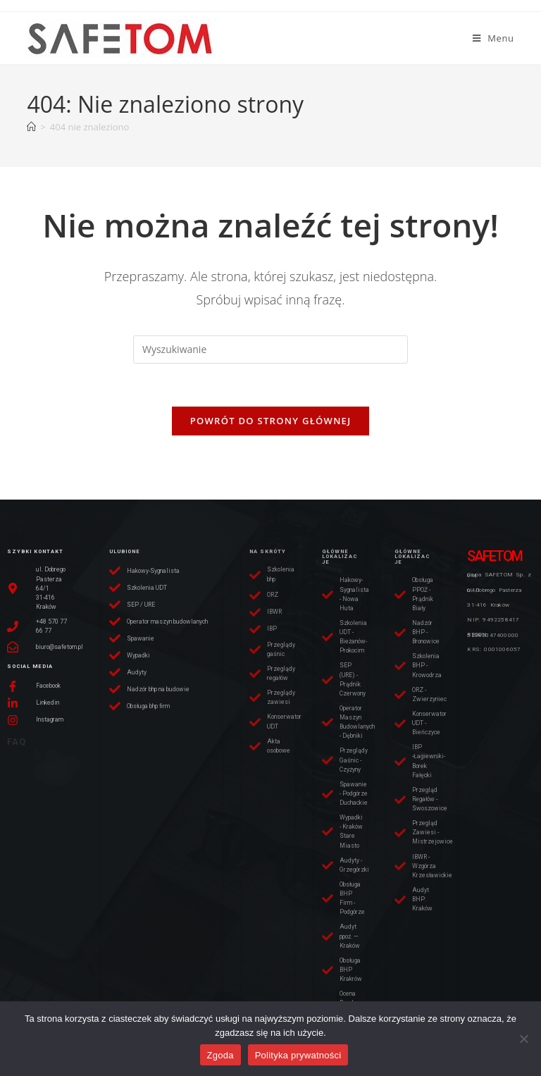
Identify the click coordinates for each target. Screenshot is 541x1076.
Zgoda (220, 1055)
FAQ (16, 741)
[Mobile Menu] (493, 38)
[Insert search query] (270, 349)
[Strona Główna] (31, 126)
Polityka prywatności (298, 1055)
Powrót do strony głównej (271, 420)
